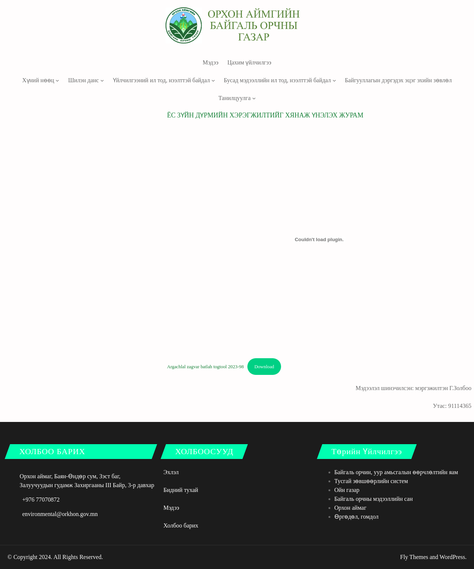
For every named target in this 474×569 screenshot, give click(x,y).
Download (264, 366)
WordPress (452, 557)
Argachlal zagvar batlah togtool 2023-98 (205, 366)
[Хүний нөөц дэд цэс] (57, 80)
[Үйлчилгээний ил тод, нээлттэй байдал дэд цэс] (213, 80)
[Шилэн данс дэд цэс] (102, 80)
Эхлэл (170, 472)
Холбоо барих (180, 525)
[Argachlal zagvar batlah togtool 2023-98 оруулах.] (319, 240)
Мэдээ (171, 508)
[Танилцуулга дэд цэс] (254, 98)
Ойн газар (347, 490)
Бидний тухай (180, 490)
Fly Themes (414, 557)
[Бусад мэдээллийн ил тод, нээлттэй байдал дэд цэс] (334, 80)
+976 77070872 (41, 499)
